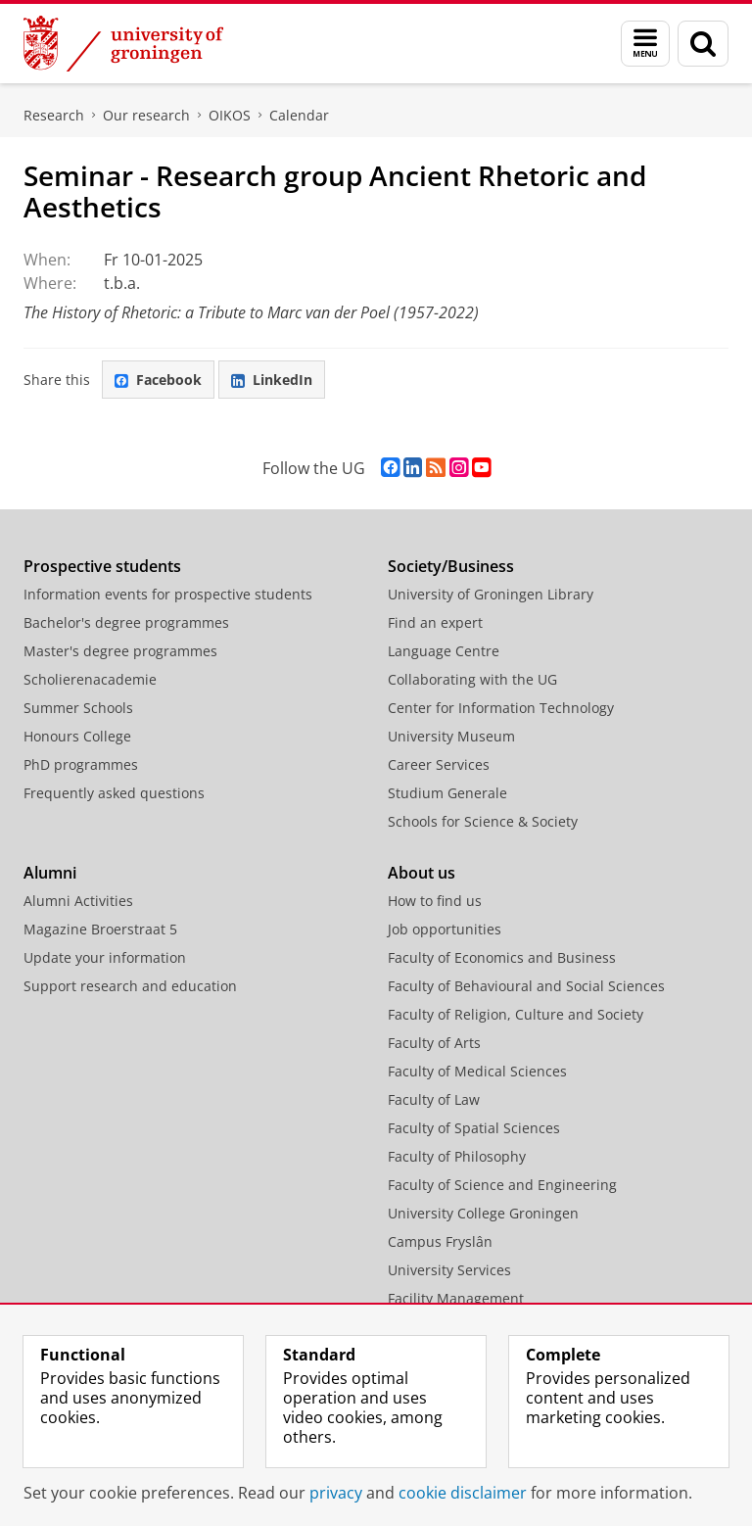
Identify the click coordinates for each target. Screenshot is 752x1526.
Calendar (299, 115)
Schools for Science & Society (483, 821)
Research (54, 115)
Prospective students (102, 566)
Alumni (50, 872)
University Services (449, 1270)
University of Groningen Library (490, 594)
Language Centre (443, 651)
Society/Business (451, 566)
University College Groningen (483, 1213)
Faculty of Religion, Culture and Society (515, 1014)
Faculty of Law (434, 1099)
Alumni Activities (78, 900)
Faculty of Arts (434, 1042)
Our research (146, 115)
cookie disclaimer (463, 1492)
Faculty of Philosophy (457, 1156)
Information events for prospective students (168, 594)
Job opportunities (444, 929)
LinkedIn (271, 379)
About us (421, 872)
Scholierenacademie (90, 679)
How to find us (435, 900)
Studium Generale (447, 793)
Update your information (105, 957)
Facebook (158, 379)
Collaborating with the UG (472, 679)
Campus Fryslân (440, 1241)
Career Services (439, 764)
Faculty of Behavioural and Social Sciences (526, 986)
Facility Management (456, 1298)
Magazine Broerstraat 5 (100, 929)
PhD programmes (81, 764)
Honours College (77, 736)
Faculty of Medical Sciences (477, 1071)
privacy (335, 1492)
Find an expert (435, 622)
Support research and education (130, 986)
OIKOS (230, 115)
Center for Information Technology (501, 707)
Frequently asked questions (114, 793)
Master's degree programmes (120, 651)
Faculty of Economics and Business (502, 957)
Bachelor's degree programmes (126, 622)
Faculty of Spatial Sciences (474, 1128)
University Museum (451, 736)
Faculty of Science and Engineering (502, 1184)
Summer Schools (78, 707)
